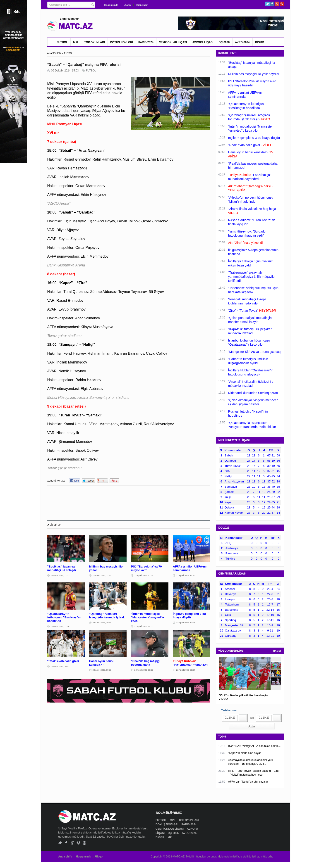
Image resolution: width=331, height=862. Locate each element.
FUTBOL (62, 42)
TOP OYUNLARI (94, 42)
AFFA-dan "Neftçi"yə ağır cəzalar (248, 781)
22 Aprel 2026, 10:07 (60, 666)
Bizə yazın (142, 5)
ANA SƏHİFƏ (54, 53)
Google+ (277, 4)
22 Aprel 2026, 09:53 (102, 670)
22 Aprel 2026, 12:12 (102, 575)
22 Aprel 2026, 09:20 (143, 670)
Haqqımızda (111, 5)
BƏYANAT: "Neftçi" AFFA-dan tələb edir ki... (254, 746)
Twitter (267, 4)
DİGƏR (259, 42)
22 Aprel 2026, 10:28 (185, 623)
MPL (76, 42)
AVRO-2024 (242, 42)
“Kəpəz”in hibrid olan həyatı (244, 753)
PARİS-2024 (145, 42)
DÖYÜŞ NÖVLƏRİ (121, 42)
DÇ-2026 (224, 42)
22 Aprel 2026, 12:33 (60, 575)
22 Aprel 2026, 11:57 (143, 575)
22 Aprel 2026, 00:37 (185, 670)
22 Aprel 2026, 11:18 (60, 626)
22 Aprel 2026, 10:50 (143, 626)
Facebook (272, 4)
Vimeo (78, 843)
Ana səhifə (65, 856)
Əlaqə (127, 5)
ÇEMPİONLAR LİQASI (173, 42)
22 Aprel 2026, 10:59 (102, 623)
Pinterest (282, 4)
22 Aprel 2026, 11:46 (185, 575)
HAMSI (277, 651)
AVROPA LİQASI (202, 42)
